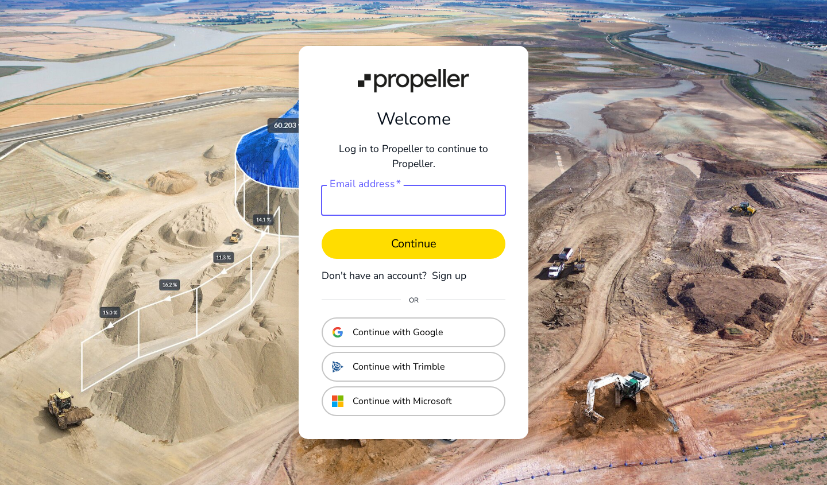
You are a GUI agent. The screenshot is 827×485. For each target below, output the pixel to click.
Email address (365, 184)
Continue (413, 243)
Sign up (449, 275)
